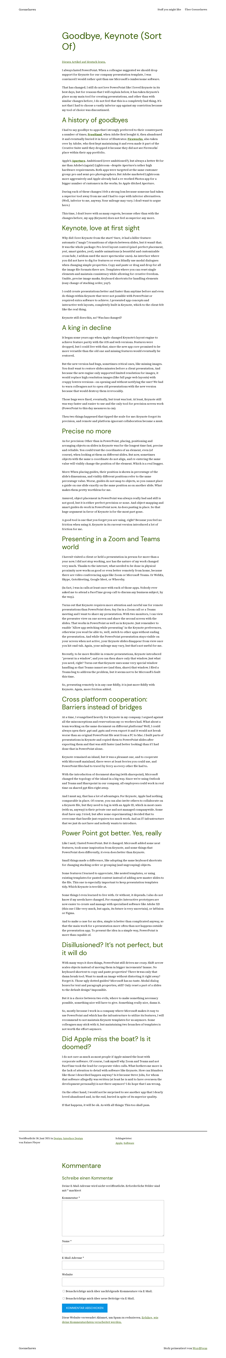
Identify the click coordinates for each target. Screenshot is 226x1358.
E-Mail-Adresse (73, 1258)
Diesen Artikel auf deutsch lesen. (84, 62)
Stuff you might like (169, 9)
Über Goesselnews (196, 9)
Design (58, 1138)
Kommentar (71, 1198)
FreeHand (95, 134)
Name (67, 1241)
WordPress (200, 1348)
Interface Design (73, 1138)
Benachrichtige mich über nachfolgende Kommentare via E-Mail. (109, 1291)
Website (67, 1274)
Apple (119, 1143)
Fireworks (135, 139)
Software (129, 1143)
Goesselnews (27, 9)
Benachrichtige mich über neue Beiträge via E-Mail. (100, 1298)
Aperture (78, 161)
